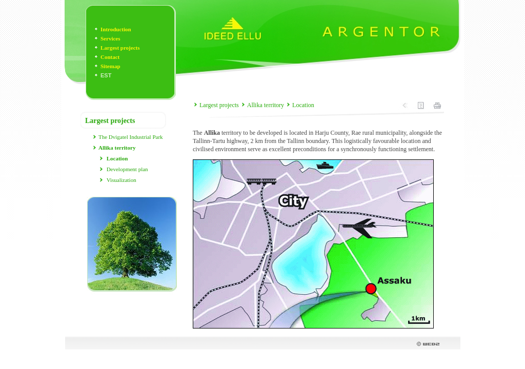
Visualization (121, 180)
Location (303, 105)
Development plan (127, 169)
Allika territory (265, 105)
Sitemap (110, 66)
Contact (109, 57)
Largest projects (119, 48)
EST (105, 75)
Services (110, 38)
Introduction (115, 29)
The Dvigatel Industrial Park (130, 137)
